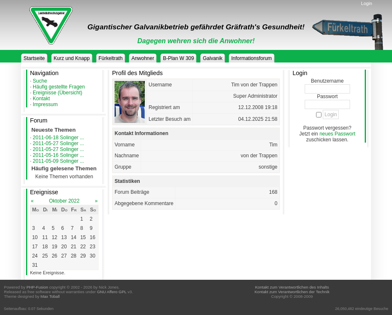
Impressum (45, 104)
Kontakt (41, 99)
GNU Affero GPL (111, 291)
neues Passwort (337, 134)
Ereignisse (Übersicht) (57, 93)
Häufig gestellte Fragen (59, 87)
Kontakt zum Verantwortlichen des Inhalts (292, 287)
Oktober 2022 (64, 201)
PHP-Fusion (37, 287)
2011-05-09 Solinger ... (58, 161)
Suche (40, 81)
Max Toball (50, 296)
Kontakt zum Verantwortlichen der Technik (291, 291)
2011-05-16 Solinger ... (58, 155)
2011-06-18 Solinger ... (58, 138)
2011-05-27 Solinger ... (58, 143)
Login (366, 3)
